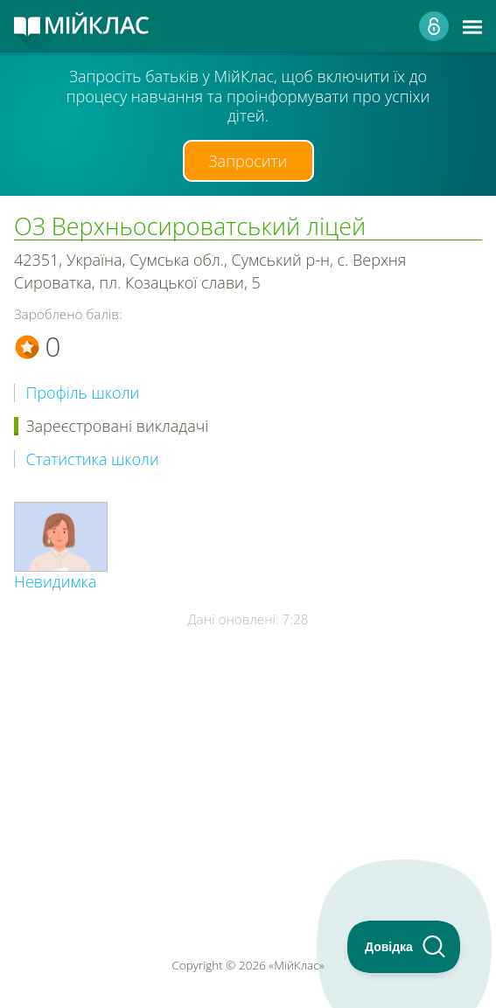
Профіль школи (83, 393)
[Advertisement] (248, 741)
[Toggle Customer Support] (404, 947)
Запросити (248, 160)
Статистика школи (92, 459)
